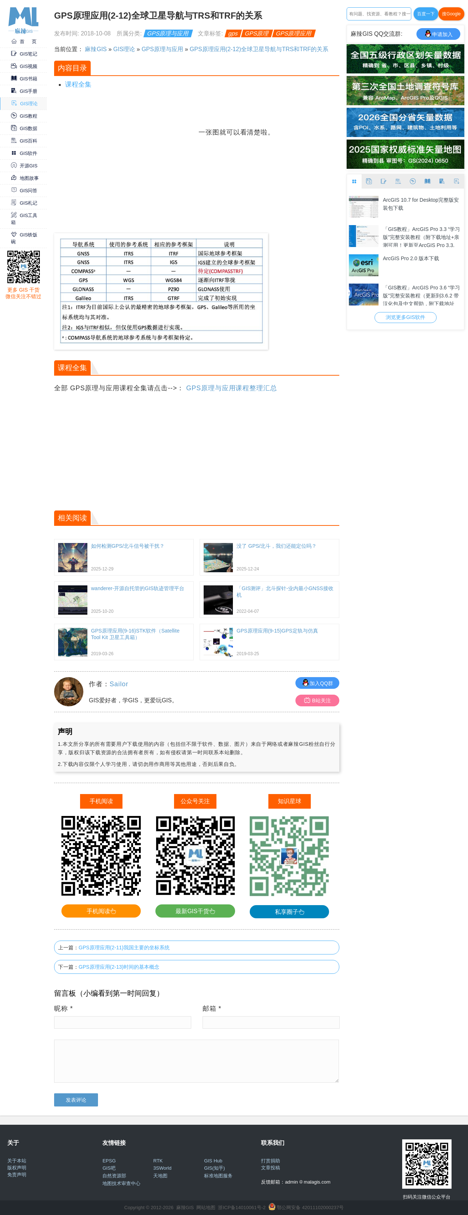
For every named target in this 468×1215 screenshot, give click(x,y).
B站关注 (317, 700)
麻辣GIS (96, 49)
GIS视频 (24, 66)
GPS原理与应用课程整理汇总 (231, 388)
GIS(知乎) (214, 1168)
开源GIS (24, 165)
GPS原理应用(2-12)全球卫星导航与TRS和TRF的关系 (259, 49)
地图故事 (25, 178)
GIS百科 (24, 141)
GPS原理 (257, 33)
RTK (158, 1160)
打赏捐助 (270, 1160)
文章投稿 (270, 1167)
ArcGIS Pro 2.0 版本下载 (411, 258)
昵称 (63, 1008)
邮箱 (212, 1008)
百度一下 (426, 13)
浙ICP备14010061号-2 (241, 1207)
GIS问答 (24, 190)
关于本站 (16, 1160)
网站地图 (205, 1207)
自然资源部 (114, 1175)
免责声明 (16, 1174)
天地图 (160, 1175)
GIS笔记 (24, 54)
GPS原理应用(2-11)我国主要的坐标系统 (124, 947)
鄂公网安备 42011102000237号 (310, 1207)
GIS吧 (108, 1168)
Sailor (119, 684)
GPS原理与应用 (168, 33)
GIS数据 (24, 128)
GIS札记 (24, 203)
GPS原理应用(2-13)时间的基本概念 (119, 967)
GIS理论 (24, 103)
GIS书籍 (24, 78)
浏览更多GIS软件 (405, 317)
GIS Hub (213, 1160)
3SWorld (162, 1168)
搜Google (451, 13)
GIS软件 (24, 153)
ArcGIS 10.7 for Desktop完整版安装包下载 (421, 204)
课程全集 (78, 84)
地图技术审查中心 (121, 1183)
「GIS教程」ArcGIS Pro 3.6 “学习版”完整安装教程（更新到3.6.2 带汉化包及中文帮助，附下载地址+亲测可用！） (421, 295)
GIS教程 (24, 116)
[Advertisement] (125, 178)
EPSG (109, 1160)
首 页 (24, 41)
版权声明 (16, 1167)
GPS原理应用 (294, 33)
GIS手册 (24, 91)
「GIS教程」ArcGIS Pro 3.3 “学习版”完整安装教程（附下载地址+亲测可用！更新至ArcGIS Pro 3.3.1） (421, 236)
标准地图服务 (218, 1175)
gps (233, 33)
